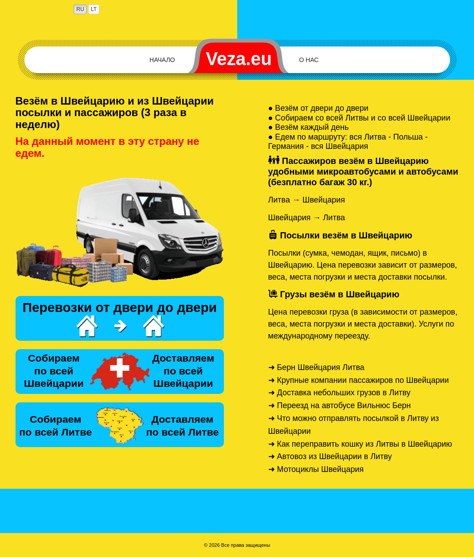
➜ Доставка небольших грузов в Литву (339, 392)
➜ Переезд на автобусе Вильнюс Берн (339, 405)
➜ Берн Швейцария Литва (316, 367)
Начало (162, 59)
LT (94, 9)
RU (80, 9)
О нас (309, 59)
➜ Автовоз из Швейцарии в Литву (330, 456)
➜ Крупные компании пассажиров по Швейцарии (358, 380)
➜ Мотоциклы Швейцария (316, 469)
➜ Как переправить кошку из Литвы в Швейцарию (360, 444)
